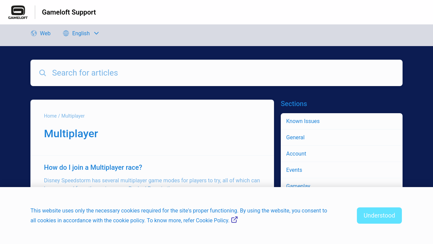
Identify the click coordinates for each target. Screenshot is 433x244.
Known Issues (303, 121)
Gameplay (298, 186)
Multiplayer (73, 116)
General (295, 137)
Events (294, 170)
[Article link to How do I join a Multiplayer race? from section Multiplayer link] (152, 177)
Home (50, 116)
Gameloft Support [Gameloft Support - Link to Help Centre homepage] (69, 12)
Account (296, 153)
